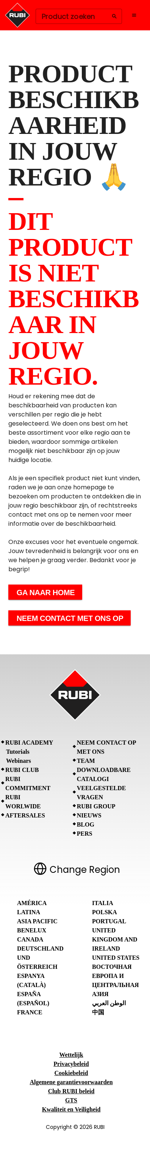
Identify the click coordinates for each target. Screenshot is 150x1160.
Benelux (31, 930)
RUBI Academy (29, 742)
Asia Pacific (37, 921)
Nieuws (89, 815)
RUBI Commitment (27, 783)
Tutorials (18, 751)
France (29, 1012)
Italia (102, 903)
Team (86, 761)
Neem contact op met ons (106, 747)
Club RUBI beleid (71, 1091)
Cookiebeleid (71, 1073)
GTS (71, 1100)
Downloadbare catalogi (104, 774)
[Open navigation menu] (134, 15)
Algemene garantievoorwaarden (71, 1082)
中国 (98, 1012)
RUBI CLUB (22, 770)
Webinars (18, 761)
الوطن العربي (109, 1003)
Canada (30, 939)
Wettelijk (71, 1055)
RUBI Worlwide (23, 801)
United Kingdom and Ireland (115, 939)
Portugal (109, 921)
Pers (84, 833)
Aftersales (25, 815)
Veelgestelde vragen (101, 792)
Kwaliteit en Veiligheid (71, 1109)
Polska (104, 912)
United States (115, 957)
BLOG (85, 824)
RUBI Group (96, 806)
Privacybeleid (71, 1064)
